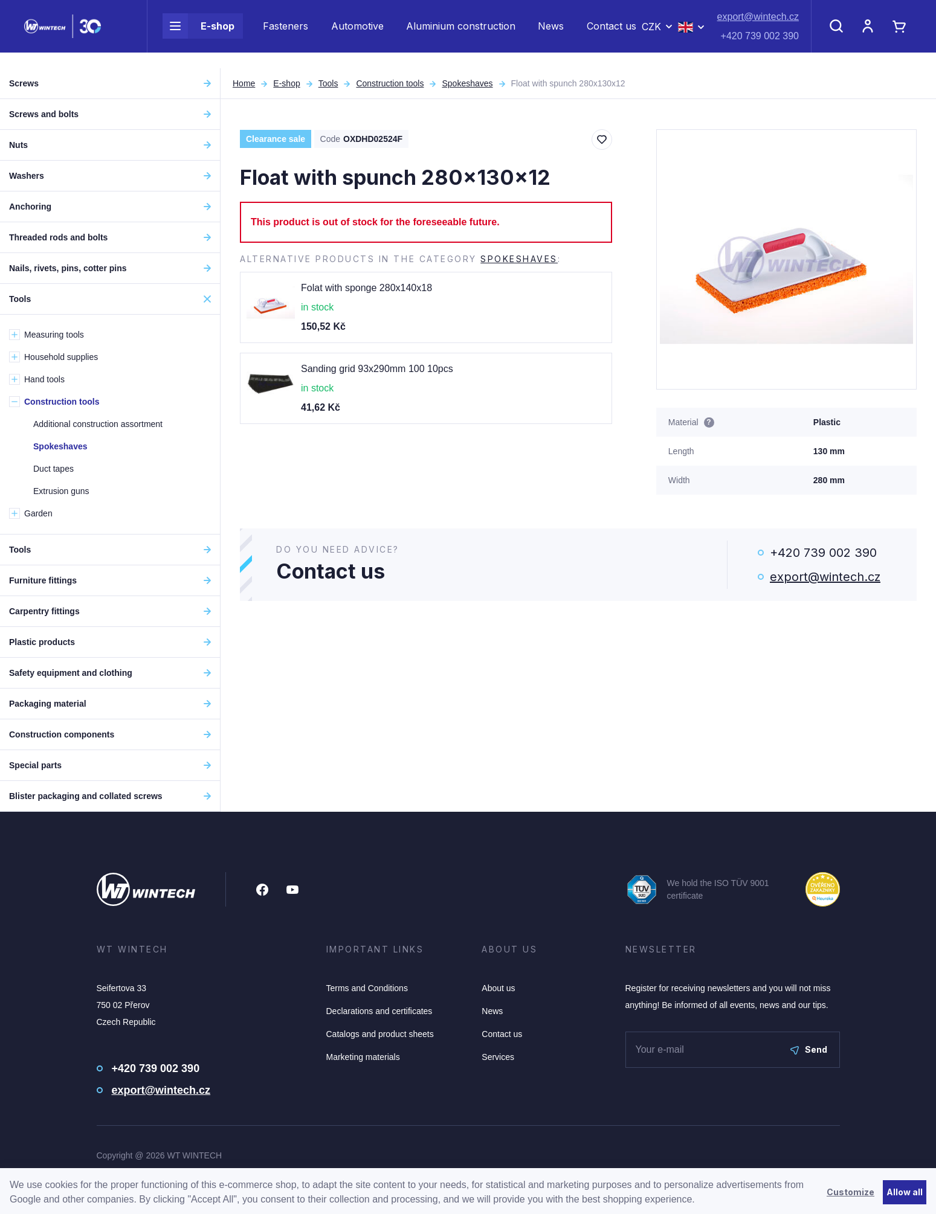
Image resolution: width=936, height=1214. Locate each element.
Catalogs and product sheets (380, 1034)
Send (808, 1049)
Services (498, 1057)
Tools (328, 83)
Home (244, 83)
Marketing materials (363, 1057)
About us (498, 988)
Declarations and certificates (379, 1011)
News (551, 34)
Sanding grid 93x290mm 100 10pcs (377, 369)
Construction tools (390, 83)
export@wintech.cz (758, 24)
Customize (850, 1192)
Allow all (904, 1192)
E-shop (198, 34)
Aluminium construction (460, 34)
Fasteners (285, 34)
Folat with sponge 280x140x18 (366, 288)
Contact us (611, 34)
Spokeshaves (467, 83)
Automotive (357, 34)
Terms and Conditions (367, 988)
